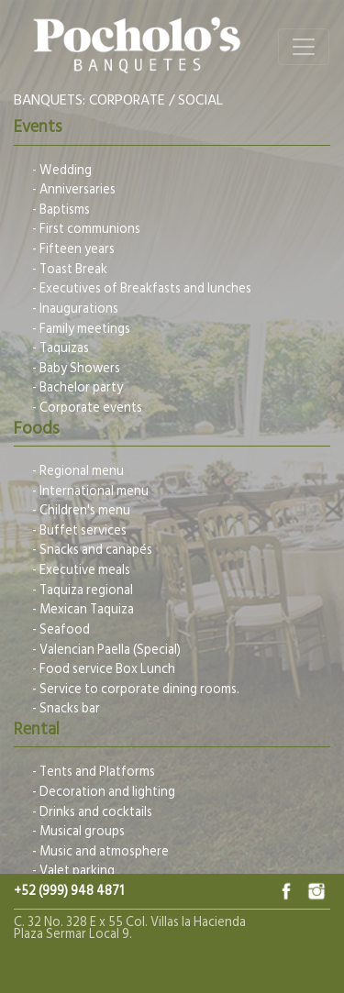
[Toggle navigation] (303, 46)
